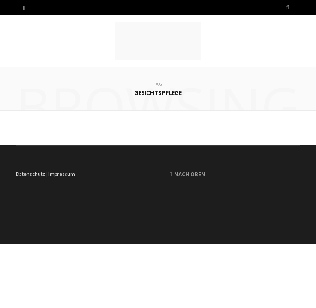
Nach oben (187, 174)
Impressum (61, 174)
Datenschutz (30, 174)
